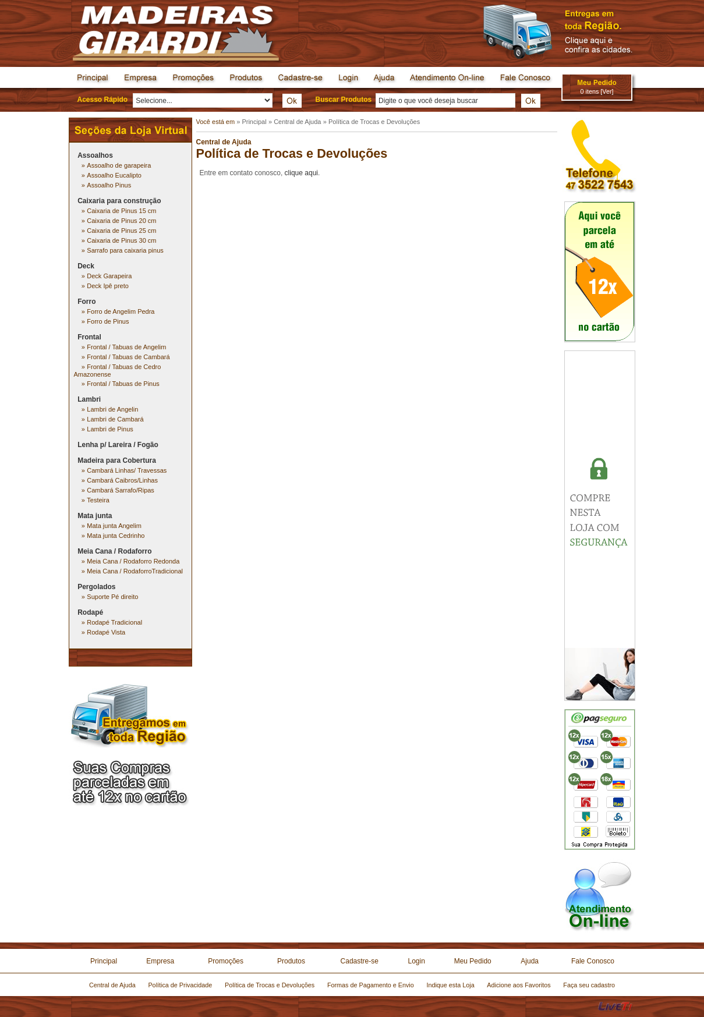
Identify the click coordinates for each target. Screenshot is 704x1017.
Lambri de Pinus (110, 429)
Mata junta (94, 516)
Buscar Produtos (344, 99)
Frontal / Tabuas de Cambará (128, 356)
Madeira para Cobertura (116, 460)
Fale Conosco (592, 961)
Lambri (89, 399)
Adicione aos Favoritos (518, 984)
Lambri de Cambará (115, 419)
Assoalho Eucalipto (114, 175)
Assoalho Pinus (109, 185)
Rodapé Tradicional (114, 622)
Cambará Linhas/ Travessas (127, 470)
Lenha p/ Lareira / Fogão (117, 445)
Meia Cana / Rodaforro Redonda (133, 561)
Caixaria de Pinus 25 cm (121, 230)
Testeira (98, 500)
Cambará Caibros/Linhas (122, 480)
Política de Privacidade (180, 984)
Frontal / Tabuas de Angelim (126, 346)
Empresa (160, 961)
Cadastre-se (359, 961)
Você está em (216, 121)
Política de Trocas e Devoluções (374, 121)
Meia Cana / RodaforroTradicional (135, 571)
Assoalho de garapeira (119, 165)
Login (416, 961)
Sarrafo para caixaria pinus (125, 250)
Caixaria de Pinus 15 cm (121, 210)
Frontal (89, 337)
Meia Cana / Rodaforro (114, 551)
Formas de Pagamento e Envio (370, 984)
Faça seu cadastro (589, 984)
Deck (85, 266)
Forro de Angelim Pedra (120, 311)
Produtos (291, 961)
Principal (254, 121)
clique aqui (301, 173)
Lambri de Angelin (112, 409)
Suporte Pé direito (112, 596)
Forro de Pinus (108, 321)
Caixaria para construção (119, 201)
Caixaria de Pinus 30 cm (121, 240)
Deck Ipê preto (108, 285)
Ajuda (530, 961)
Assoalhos (95, 155)
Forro (86, 301)
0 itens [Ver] (596, 91)
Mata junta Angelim (114, 525)
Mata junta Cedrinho (115, 535)
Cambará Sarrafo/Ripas (120, 490)
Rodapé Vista (106, 632)
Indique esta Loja (450, 984)
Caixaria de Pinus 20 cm (121, 220)
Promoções (225, 961)
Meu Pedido (472, 961)
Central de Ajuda (297, 121)
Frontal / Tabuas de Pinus (123, 383)
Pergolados (96, 587)
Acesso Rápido (102, 99)
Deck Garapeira (109, 275)
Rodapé (90, 612)
